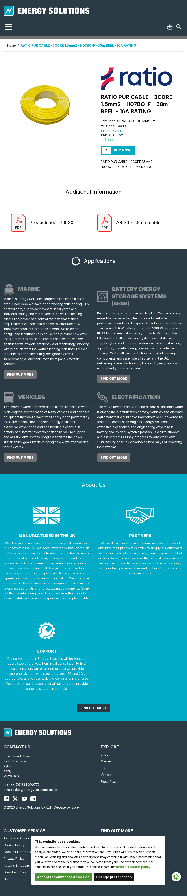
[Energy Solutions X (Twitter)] (15, 798)
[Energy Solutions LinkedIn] (33, 798)
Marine (106, 761)
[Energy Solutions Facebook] (6, 798)
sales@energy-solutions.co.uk (35, 790)
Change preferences (114, 877)
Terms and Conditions (20, 838)
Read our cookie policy (133, 867)
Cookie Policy (14, 845)
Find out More (93, 708)
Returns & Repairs (17, 865)
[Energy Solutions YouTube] (24, 798)
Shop (105, 754)
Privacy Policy (14, 858)
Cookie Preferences (19, 852)
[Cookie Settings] (176, 876)
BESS (105, 768)
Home (11, 45)
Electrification (110, 781)
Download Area (15, 872)
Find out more (20, 374)
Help (7, 879)
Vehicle (106, 775)
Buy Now (122, 150)
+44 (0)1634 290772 (24, 785)
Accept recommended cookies (63, 877)
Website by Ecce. (67, 807)
